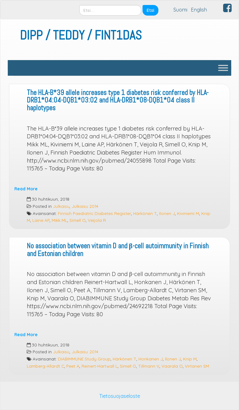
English (199, 10)
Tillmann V (148, 366)
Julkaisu (61, 206)
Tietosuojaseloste (119, 396)
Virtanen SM (197, 366)
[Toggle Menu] (223, 68)
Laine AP (40, 220)
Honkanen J (150, 358)
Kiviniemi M (188, 213)
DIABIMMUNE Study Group (84, 358)
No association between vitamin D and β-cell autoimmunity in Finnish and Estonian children (118, 249)
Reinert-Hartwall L (100, 366)
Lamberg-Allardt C (45, 366)
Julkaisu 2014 (85, 206)
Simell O (77, 220)
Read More (26, 188)
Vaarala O (172, 366)
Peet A (72, 366)
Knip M (190, 358)
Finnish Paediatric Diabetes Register (94, 213)
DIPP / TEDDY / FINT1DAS (81, 35)
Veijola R (97, 220)
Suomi (180, 10)
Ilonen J (167, 213)
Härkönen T (145, 213)
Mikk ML (59, 220)
